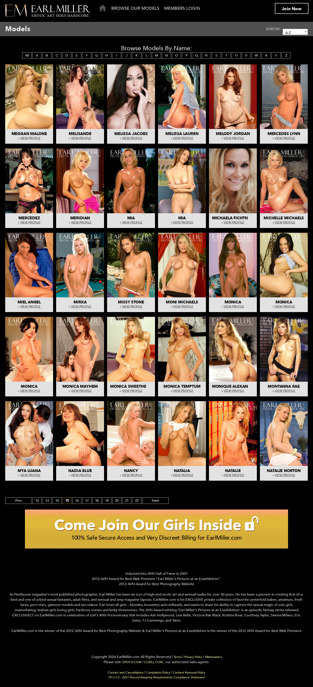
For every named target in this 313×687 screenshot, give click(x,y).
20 (117, 500)
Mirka (79, 302)
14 (57, 500)
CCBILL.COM (154, 663)
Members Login (182, 8)
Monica (233, 302)
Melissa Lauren (181, 134)
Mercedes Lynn (283, 134)
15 (67, 500)
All (27, 55)
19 (107, 500)
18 (97, 500)
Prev (18, 500)
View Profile (30, 138)
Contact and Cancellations (125, 674)
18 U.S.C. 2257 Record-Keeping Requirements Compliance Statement (156, 679)
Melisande (80, 134)
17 (87, 500)
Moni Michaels (182, 302)
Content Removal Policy (189, 674)
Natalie (233, 471)
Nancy (131, 471)
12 (37, 500)
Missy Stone (131, 302)
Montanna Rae (284, 386)
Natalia (182, 471)
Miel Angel (29, 302)
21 (127, 500)
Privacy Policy (193, 658)
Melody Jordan (233, 134)
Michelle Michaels (284, 218)
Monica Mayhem (80, 386)
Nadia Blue (80, 471)
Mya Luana (29, 471)
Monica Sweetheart (132, 386)
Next (156, 500)
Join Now (292, 9)
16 (77, 500)
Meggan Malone (29, 134)
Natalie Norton (283, 471)
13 (47, 500)
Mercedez (29, 218)
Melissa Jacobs (131, 134)
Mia (131, 218)
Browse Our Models (135, 8)
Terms (178, 658)
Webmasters (213, 658)
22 (137, 500)
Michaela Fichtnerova (236, 218)
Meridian (80, 218)
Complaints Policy (158, 674)
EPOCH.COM (132, 663)
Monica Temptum (181, 386)
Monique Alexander (234, 386)
